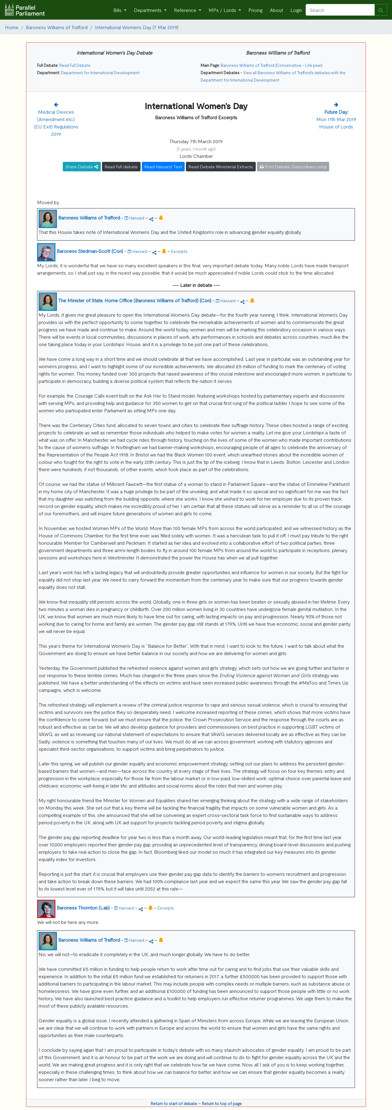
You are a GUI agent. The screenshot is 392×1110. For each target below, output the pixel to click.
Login (296, 9)
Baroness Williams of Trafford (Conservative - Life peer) (271, 65)
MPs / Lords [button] (223, 9)
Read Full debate (121, 166)
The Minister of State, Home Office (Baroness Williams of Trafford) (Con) (134, 300)
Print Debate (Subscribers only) (293, 166)
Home (11, 27)
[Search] (340, 10)
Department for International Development (100, 72)
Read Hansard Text (163, 166)
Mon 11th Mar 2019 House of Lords (336, 119)
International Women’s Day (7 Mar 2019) (137, 27)
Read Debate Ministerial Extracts (221, 166)
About (276, 9)
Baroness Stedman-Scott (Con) (90, 250)
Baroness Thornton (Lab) (83, 907)
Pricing (255, 9)
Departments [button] (148, 9)
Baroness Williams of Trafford (57, 27)
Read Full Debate (74, 65)
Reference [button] (186, 9)
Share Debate (82, 166)
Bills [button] (118, 9)
